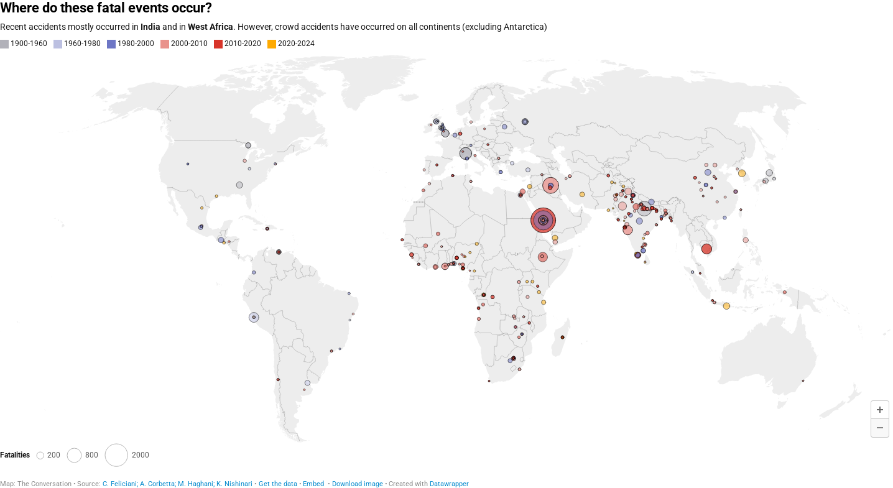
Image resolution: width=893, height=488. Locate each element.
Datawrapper (449, 484)
